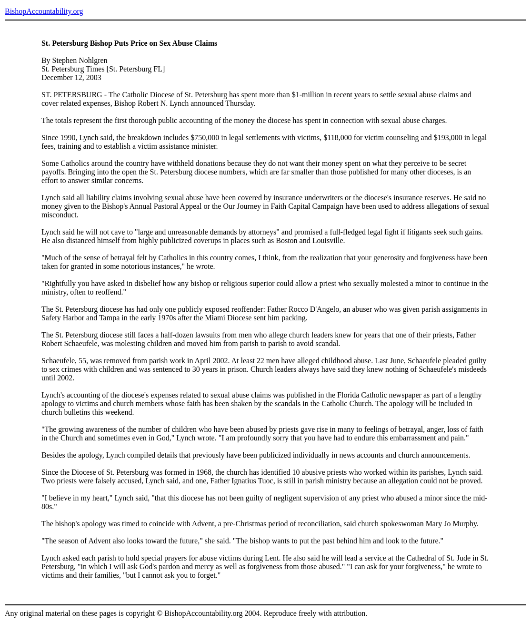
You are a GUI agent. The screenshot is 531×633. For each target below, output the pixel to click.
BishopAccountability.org (44, 11)
